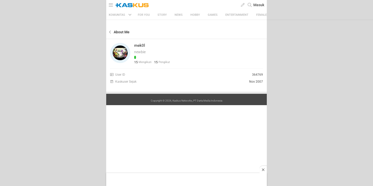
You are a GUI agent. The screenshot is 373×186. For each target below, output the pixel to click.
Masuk (258, 5)
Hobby (195, 15)
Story (162, 15)
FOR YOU (144, 15)
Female (261, 15)
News (179, 15)
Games (213, 15)
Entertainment (236, 15)
